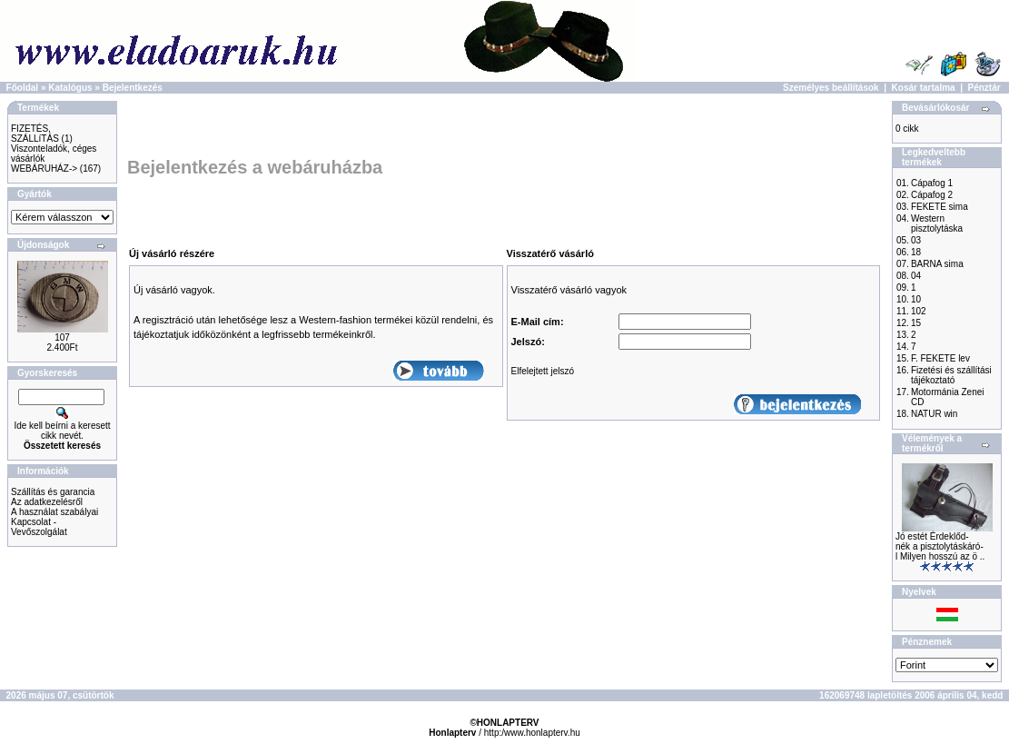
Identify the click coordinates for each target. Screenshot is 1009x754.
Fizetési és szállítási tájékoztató (951, 375)
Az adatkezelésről (47, 502)
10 (916, 299)
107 (62, 337)
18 (916, 252)
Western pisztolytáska (937, 223)
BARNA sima (937, 264)
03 (916, 240)
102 (918, 311)
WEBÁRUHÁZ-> (44, 169)
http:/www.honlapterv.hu (532, 733)
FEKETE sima (939, 207)
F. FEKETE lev (940, 358)
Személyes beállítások (831, 88)
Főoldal (22, 88)
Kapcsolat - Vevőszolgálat (39, 527)
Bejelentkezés (133, 88)
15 (916, 323)
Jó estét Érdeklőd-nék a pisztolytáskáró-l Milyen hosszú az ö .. (939, 546)
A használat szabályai (54, 512)
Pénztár (984, 88)
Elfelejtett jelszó (542, 371)
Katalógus (70, 88)
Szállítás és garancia (52, 492)
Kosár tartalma (923, 88)
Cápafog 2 (932, 195)
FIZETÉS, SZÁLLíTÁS (35, 134)
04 (916, 276)
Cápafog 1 (932, 183)
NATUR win (934, 414)
